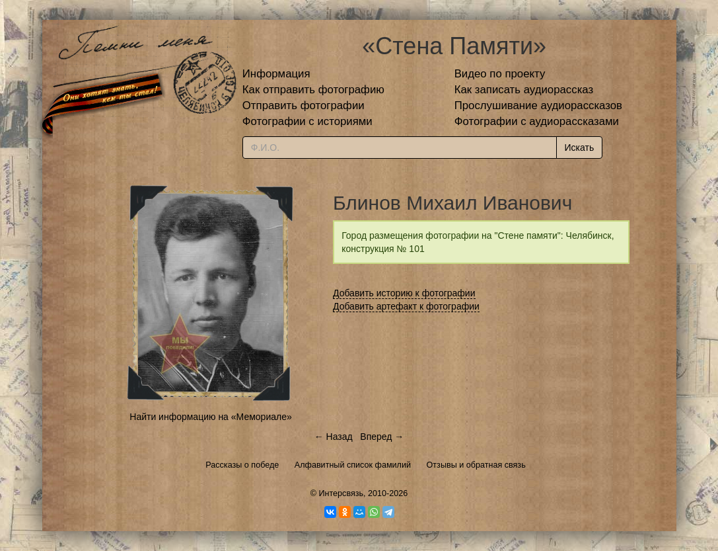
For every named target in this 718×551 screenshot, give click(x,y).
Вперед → (382, 436)
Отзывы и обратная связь (476, 465)
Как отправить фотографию (313, 89)
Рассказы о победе (242, 465)
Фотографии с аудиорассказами (536, 121)
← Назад (333, 436)
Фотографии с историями (307, 121)
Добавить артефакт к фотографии (406, 306)
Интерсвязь (340, 493)
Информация (276, 73)
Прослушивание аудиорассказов (538, 105)
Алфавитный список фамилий (353, 465)
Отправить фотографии (303, 105)
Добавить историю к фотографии (404, 293)
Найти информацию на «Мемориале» (210, 416)
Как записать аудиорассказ (524, 89)
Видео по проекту (500, 73)
